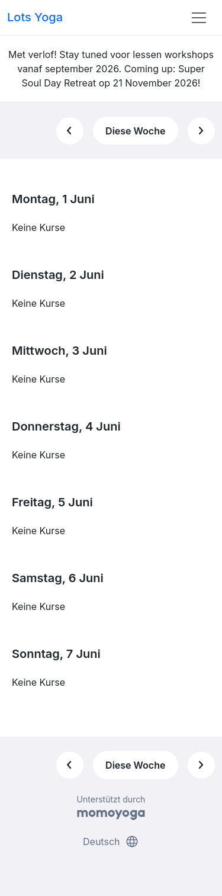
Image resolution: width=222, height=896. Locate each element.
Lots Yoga (35, 17)
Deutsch (111, 841)
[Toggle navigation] (199, 18)
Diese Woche (135, 131)
